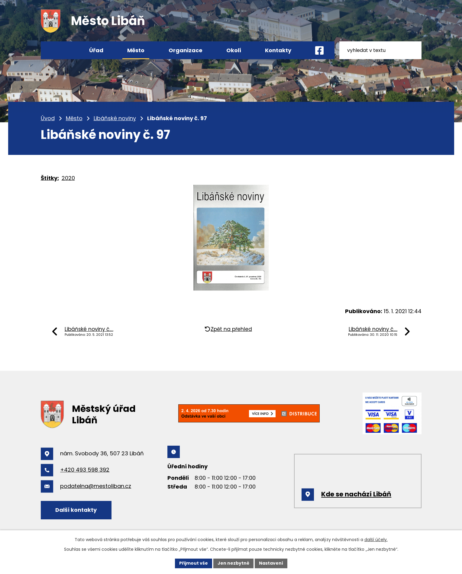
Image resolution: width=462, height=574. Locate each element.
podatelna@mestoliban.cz (95, 486)
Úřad (96, 50)
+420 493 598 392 (84, 469)
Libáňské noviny (115, 118)
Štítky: (50, 178)
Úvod (48, 118)
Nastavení (271, 563)
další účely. (376, 540)
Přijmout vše (193, 563)
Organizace (185, 50)
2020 (68, 178)
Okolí (233, 50)
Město (74, 118)
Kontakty (278, 50)
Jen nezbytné (233, 563)
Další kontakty (76, 510)
